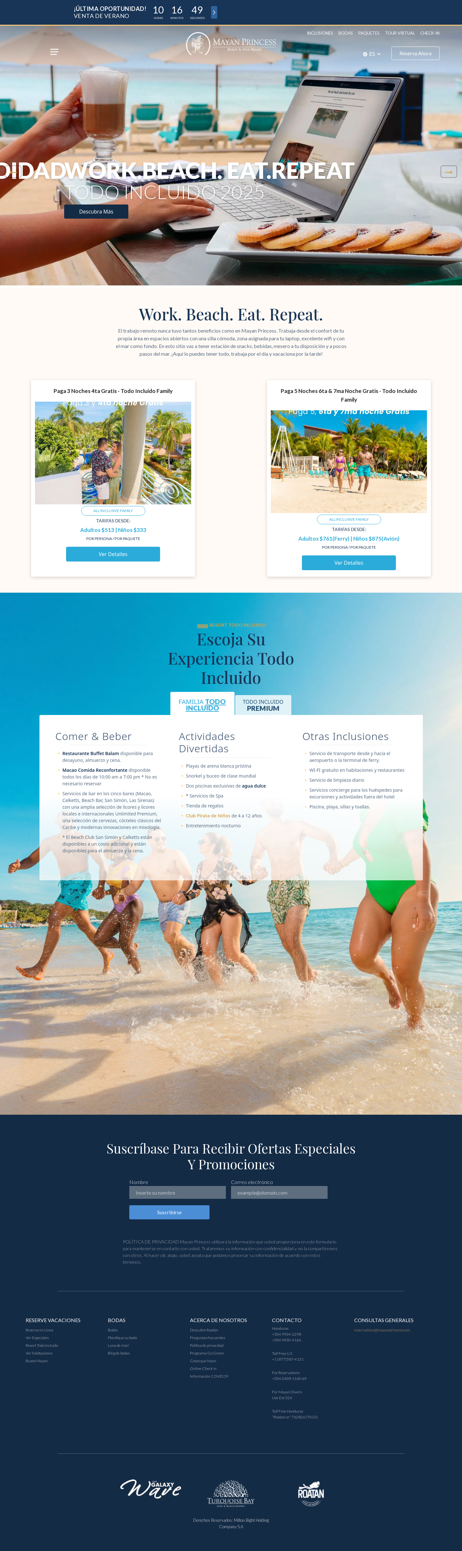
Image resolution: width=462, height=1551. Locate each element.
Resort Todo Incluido (42, 1345)
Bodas (345, 33)
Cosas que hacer (203, 1360)
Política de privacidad (207, 1345)
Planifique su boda (122, 1337)
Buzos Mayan (37, 1360)
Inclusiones (320, 33)
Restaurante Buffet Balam (91, 753)
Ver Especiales (37, 1337)
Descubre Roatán (204, 1330)
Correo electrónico (252, 1182)
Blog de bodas (119, 1353)
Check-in (430, 33)
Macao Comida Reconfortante (95, 770)
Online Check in (203, 1368)
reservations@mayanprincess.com (382, 1330)
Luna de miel (118, 1345)
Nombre (138, 1182)
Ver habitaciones (39, 1353)
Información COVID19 (209, 1376)
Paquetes (369, 33)
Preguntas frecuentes (207, 1337)
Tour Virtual (400, 33)
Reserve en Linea (39, 1330)
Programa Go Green (207, 1353)
